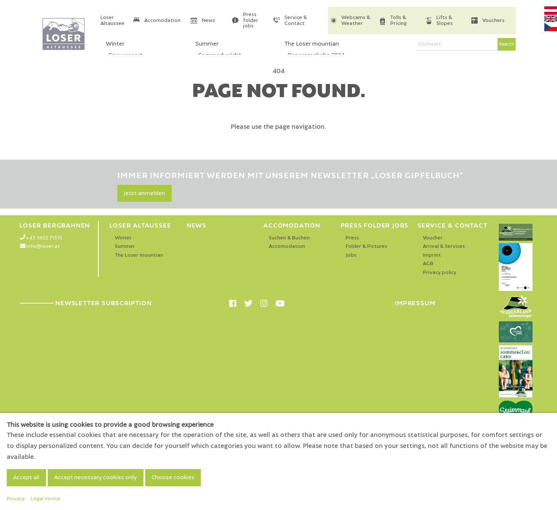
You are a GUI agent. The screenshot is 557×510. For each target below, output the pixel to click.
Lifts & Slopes (444, 20)
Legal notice (45, 499)
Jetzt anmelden (144, 193)
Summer (125, 246)
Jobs (351, 255)
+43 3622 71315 (44, 238)
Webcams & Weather (355, 20)
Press (352, 238)
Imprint (432, 255)
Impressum (415, 303)
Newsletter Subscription (85, 303)
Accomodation (162, 20)
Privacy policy (439, 272)
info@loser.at (43, 246)
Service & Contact (295, 20)
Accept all (26, 477)
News (208, 20)
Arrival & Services (444, 246)
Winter (123, 238)
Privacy (15, 499)
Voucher (433, 238)
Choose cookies (173, 477)
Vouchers (493, 20)
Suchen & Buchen (289, 238)
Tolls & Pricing (398, 20)
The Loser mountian (139, 255)
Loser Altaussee (112, 20)
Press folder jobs (250, 20)
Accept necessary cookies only (95, 477)
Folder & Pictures (366, 246)
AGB (428, 263)
